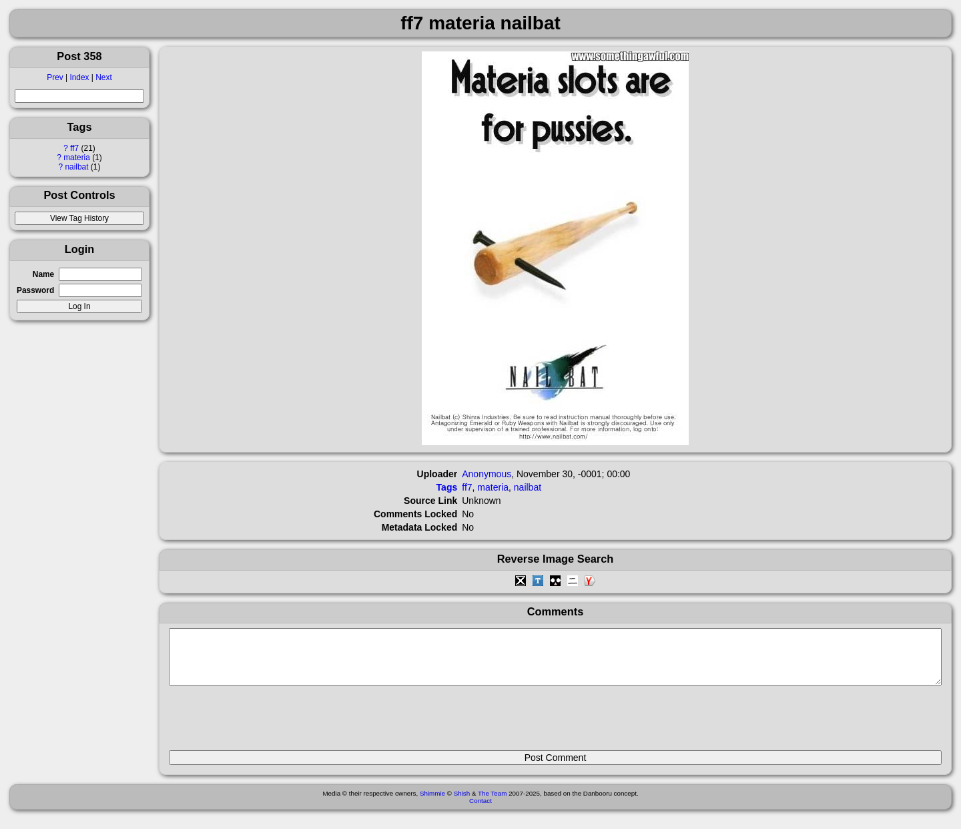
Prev (55, 77)
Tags (447, 487)
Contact (480, 810)
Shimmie (432, 803)
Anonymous (486, 474)
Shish (462, 803)
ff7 (74, 148)
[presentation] (270, 724)
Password (35, 290)
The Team (492, 803)
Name (43, 274)
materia (76, 157)
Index (79, 77)
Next (103, 77)
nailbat (77, 167)
